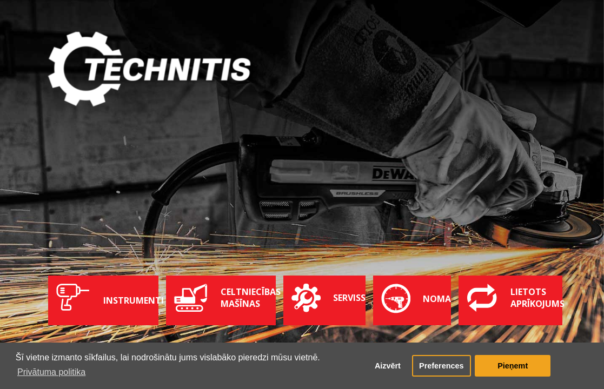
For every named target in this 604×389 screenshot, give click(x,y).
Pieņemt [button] (512, 365)
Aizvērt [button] (388, 365)
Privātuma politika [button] (51, 372)
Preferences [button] (441, 365)
